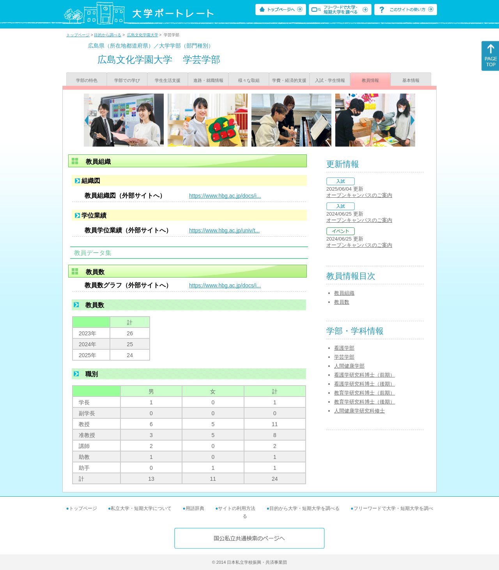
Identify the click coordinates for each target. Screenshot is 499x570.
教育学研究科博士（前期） (364, 393)
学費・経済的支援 (289, 80)
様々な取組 (249, 80)
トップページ (78, 35)
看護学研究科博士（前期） (364, 375)
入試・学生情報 (330, 80)
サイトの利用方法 (236, 508)
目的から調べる (107, 35)
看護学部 (344, 348)
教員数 (341, 302)
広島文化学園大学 (142, 35)
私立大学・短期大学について (141, 508)
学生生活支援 (167, 80)
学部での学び (127, 80)
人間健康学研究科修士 (359, 411)
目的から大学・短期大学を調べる (304, 508)
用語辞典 (195, 508)
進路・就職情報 (208, 80)
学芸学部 (344, 357)
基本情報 (410, 80)
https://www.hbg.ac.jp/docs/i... (225, 196)
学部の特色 (86, 80)
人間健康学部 (349, 366)
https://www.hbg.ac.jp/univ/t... (224, 230)
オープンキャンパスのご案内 (359, 195)
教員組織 (344, 293)
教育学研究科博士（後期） (364, 402)
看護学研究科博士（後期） (364, 384)
